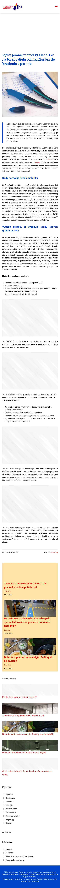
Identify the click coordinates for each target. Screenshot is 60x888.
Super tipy (54, 552)
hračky (37, 162)
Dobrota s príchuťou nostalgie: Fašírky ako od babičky (28, 734)
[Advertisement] (30, 30)
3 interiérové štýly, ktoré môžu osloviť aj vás (23, 715)
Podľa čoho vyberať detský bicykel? (19, 697)
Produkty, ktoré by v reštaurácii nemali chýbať (24, 752)
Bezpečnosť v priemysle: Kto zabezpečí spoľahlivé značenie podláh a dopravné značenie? (27, 622)
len (49, 159)
